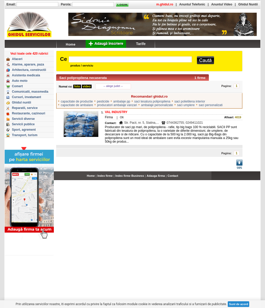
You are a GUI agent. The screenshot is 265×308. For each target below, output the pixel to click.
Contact (173, 175)
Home (91, 175)
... (259, 178)
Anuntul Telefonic (192, 4)
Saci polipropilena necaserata (83, 78)
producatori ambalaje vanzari (117, 105)
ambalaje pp (121, 101)
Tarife (140, 44)
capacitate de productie (77, 101)
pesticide (103, 101)
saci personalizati (211, 105)
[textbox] (130, 59)
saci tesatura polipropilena (152, 101)
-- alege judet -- (113, 85)
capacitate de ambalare (77, 105)
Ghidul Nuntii (248, 4)
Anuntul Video (221, 4)
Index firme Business (129, 175)
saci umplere (186, 105)
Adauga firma (156, 175)
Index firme (105, 175)
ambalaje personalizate (157, 105)
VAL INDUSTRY (116, 112)
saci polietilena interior (189, 101)
